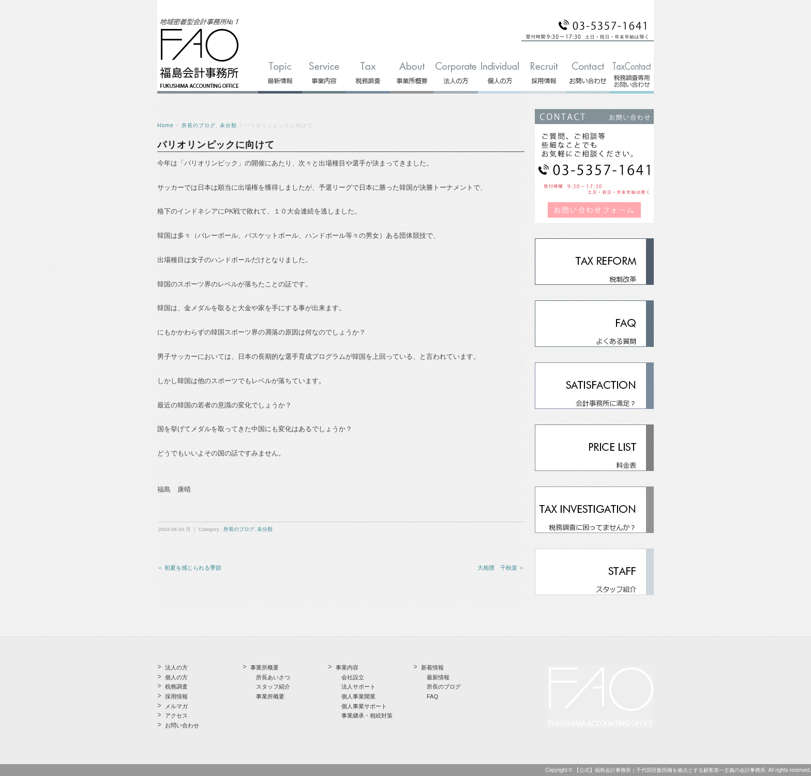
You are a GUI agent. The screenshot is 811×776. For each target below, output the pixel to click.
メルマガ (176, 706)
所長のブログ (199, 125)
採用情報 (176, 696)
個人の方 (176, 677)
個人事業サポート (364, 706)
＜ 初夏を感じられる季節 (189, 568)
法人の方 (176, 667)
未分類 (228, 125)
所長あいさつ (273, 677)
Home (165, 125)
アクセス (176, 715)
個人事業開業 (358, 696)
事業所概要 (270, 696)
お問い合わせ (182, 725)
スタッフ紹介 (273, 686)
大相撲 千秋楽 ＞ (500, 568)
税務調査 (176, 686)
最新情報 (438, 677)
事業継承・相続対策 (367, 715)
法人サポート (358, 686)
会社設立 (352, 677)
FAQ (432, 696)
